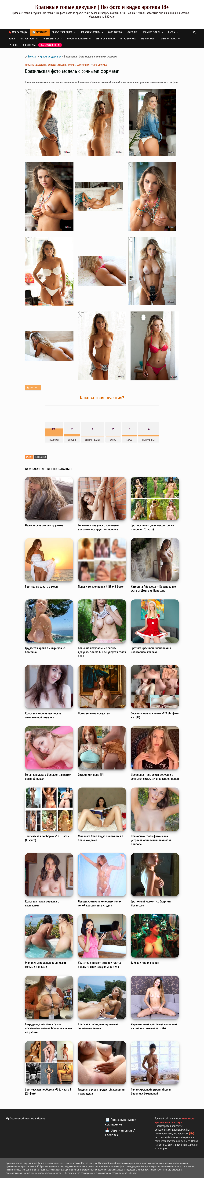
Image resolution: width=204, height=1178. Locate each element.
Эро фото (13, 45)
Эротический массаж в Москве (25, 1118)
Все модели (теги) (50, 45)
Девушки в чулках (105, 38)
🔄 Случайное (39, 32)
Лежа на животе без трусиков (44, 525)
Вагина (171, 32)
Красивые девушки (77, 38)
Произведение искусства (94, 713)
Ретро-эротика (128, 38)
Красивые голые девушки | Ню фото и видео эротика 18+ (102, 7)
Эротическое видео (62, 32)
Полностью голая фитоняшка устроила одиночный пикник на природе (151, 840)
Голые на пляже (168, 38)
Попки (11, 38)
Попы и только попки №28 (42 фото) (101, 586)
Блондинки (40, 457)
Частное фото (27, 38)
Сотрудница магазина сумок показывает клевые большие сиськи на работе (48, 1028)
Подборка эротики (90, 32)
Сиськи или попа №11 (91, 774)
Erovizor (32, 56)
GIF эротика (29, 45)
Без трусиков (148, 38)
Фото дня (132, 32)
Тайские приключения (145, 963)
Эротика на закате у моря (41, 586)
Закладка (32, 387)
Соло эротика (115, 32)
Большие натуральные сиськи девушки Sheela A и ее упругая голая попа (102, 652)
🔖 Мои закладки (17, 32)
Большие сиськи (151, 32)
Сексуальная (83, 65)
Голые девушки (51, 38)
